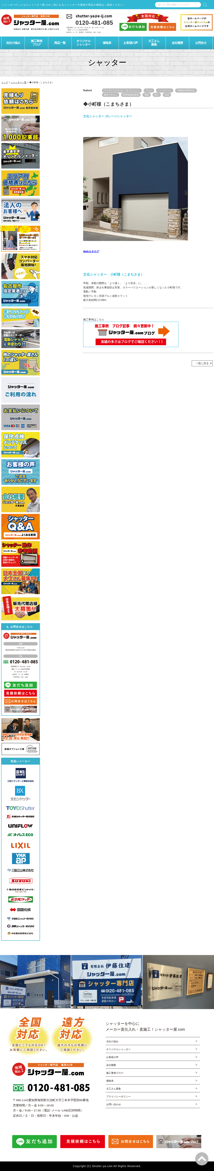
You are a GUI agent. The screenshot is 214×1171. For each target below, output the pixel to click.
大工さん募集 (114, 1089)
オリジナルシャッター (119, 1049)
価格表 (110, 1081)
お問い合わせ (114, 1105)
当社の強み (112, 1041)
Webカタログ (91, 251)
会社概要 (111, 1065)
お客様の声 (112, 1057)
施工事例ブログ (115, 1073)
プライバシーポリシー (119, 1097)
